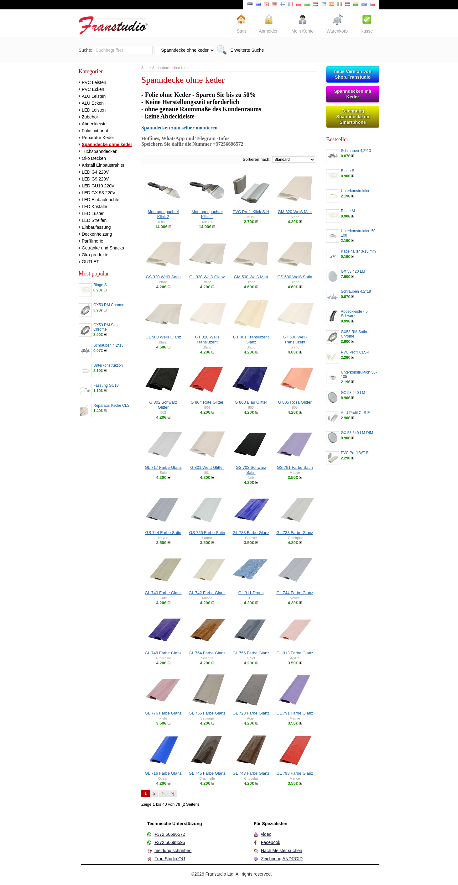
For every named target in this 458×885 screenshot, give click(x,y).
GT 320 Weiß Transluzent (207, 339)
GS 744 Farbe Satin (163, 532)
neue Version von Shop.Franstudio (352, 74)
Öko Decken (94, 158)
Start (144, 68)
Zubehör (90, 116)
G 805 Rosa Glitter (295, 402)
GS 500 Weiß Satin (294, 277)
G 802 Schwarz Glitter (163, 405)
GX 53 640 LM (353, 392)
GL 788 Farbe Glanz (250, 532)
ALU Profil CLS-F (355, 413)
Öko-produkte (95, 254)
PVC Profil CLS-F (355, 352)
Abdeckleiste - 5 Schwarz (354, 313)
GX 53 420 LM (353, 271)
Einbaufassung (96, 227)
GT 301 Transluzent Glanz (251, 339)
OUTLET (90, 261)
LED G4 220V (95, 172)
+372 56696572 (169, 834)
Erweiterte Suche (247, 50)
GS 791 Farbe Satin (295, 467)
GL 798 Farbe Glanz (294, 773)
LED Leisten (94, 110)
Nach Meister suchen (281, 850)
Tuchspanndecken (99, 151)
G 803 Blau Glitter (251, 402)
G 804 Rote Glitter (207, 402)
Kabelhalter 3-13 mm (358, 251)
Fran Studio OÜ (169, 858)
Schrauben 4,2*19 (356, 291)
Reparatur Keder (98, 137)
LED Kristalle (94, 206)
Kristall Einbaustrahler (103, 165)
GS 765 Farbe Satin (207, 532)
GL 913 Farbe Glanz (294, 653)
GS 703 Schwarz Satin (251, 470)
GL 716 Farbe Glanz (163, 773)
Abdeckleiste (94, 123)
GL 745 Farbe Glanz (207, 773)
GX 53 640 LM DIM (357, 433)
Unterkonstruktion (108, 365)
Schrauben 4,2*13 (108, 345)
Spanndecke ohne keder (107, 144)
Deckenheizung (97, 234)
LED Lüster (93, 213)
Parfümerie (92, 241)
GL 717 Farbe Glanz (163, 467)
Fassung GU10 (106, 385)
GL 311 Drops (250, 592)
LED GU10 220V (98, 185)
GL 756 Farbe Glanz (250, 653)
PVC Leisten (94, 82)
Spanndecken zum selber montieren (179, 127)
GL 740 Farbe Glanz (163, 592)
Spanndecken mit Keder (352, 94)
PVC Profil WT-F (354, 453)
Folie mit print (95, 130)
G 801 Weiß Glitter (207, 467)
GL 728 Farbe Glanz (250, 713)
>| (172, 793)
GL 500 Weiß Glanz (163, 337)
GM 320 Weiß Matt (295, 211)
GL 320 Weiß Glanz (207, 277)
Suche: (85, 50)
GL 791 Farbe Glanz (294, 713)
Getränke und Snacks (103, 247)
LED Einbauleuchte (100, 199)
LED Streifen (94, 220)
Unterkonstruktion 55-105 (359, 374)
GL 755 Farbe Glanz (207, 713)
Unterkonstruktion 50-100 (359, 233)
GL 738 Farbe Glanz (294, 532)
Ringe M (348, 211)
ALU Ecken (93, 103)
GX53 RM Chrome (108, 305)
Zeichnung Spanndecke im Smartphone (352, 116)
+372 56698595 (169, 842)
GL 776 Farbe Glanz (163, 713)
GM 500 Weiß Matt (251, 277)
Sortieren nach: (256, 159)
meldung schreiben (172, 850)
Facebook (270, 842)
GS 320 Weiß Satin (163, 277)
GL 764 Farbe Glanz (207, 653)
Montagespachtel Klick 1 (206, 214)
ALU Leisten (94, 96)
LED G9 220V (95, 178)
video (266, 834)
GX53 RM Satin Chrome (106, 327)
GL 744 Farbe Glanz (294, 592)
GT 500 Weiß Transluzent (295, 339)
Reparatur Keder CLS (111, 405)
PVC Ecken (93, 89)
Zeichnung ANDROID (282, 858)
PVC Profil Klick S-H (250, 211)
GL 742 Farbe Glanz (207, 592)
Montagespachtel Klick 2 (163, 214)
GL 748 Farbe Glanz (163, 653)
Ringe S (100, 285)
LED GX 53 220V (98, 192)
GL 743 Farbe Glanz (250, 773)
